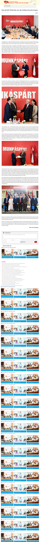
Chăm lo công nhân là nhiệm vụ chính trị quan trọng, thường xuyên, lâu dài (12, 285)
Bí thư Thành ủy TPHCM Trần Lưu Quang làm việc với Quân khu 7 (31, 257)
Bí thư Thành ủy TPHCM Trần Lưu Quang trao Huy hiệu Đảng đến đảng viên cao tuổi (13, 272)
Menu (35, 4)
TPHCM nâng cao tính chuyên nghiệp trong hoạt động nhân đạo (10, 283)
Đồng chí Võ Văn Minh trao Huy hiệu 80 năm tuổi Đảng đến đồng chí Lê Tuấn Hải (13, 270)
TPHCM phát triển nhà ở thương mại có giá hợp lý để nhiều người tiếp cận (12, 278)
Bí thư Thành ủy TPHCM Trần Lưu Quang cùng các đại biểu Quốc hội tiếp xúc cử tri (13, 279)
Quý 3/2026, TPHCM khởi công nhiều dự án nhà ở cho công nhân (20, 257)
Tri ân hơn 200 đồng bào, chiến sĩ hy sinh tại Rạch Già (9, 277)
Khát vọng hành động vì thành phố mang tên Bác (8, 276)
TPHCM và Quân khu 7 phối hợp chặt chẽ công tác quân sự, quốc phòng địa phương (7, 257)
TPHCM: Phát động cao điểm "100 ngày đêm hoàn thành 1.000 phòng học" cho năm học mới (14, 266)
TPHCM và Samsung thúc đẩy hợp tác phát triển (8, 284)
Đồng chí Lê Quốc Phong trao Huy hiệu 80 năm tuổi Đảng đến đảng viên (11, 271)
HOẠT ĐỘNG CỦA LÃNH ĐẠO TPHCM (9, 247)
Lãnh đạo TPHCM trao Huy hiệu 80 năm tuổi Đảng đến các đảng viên (11, 273)
